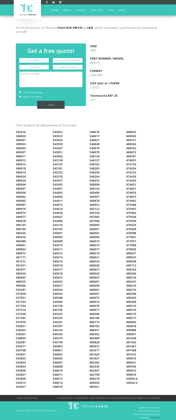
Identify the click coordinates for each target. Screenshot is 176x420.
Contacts (122, 10)
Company (54, 10)
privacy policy (37, 92)
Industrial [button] (81, 10)
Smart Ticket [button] (97, 10)
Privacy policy (51, 410)
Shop (42, 410)
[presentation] (67, 94)
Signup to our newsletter (30, 97)
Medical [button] (67, 10)
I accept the (31, 92)
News (111, 10)
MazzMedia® (155, 417)
